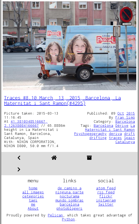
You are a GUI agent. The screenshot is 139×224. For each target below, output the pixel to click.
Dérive (121, 125)
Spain (129, 137)
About (33, 208)
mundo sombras (69, 200)
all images (33, 192)
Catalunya (125, 141)
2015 (130, 113)
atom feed (106, 188)
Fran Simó (125, 117)
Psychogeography (90, 133)
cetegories (33, 196)
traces (115, 137)
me (33, 204)
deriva (115, 133)
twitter (105, 204)
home (33, 188)
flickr (105, 196)
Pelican (55, 215)
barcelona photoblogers (69, 206)
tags (33, 200)
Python (68, 219)
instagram (106, 200)
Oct (121, 113)
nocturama (69, 196)
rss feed (106, 192)
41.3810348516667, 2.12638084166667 (26, 123)
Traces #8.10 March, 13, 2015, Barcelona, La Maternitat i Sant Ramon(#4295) (62, 100)
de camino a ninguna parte (69, 190)
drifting (98, 137)
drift (129, 133)
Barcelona (125, 121)
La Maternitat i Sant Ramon (110, 127)
